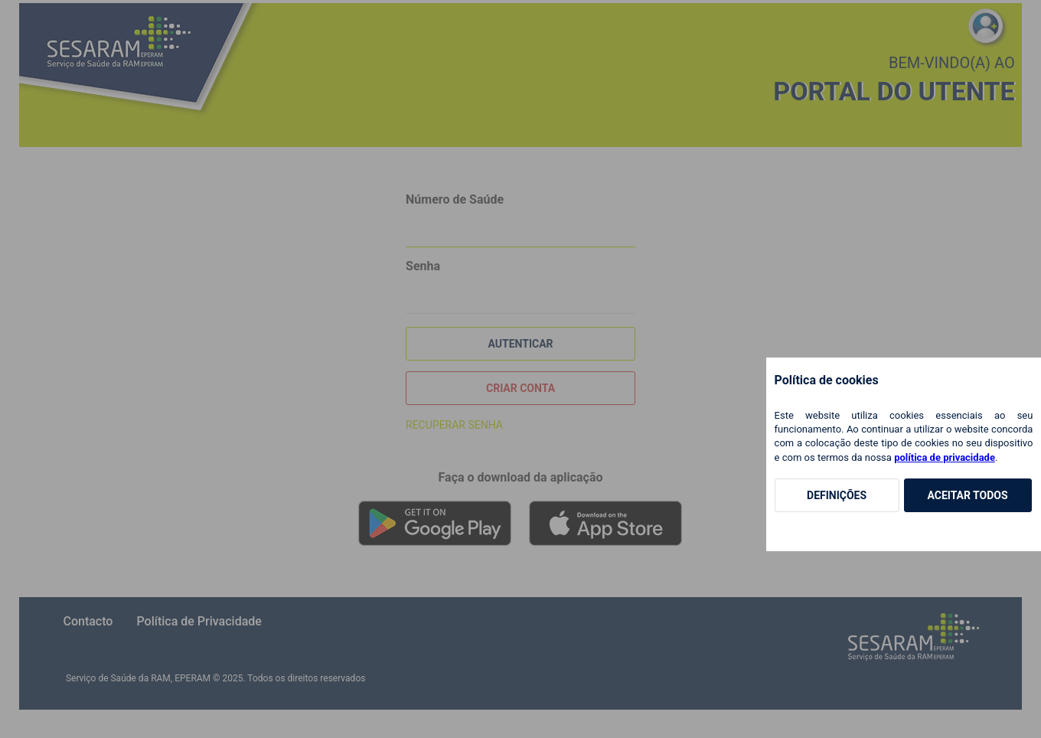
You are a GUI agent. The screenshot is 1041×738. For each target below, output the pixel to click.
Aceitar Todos (967, 495)
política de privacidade (944, 457)
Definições (836, 495)
